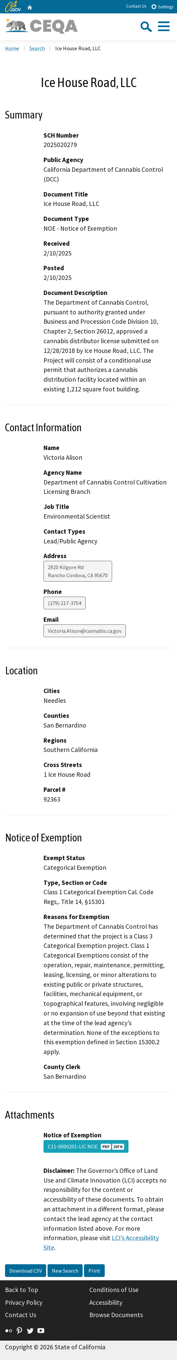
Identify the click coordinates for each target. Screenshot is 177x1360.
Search (37, 48)
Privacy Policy (23, 1302)
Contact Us (136, 6)
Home (12, 48)
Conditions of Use (114, 1290)
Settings (162, 6)
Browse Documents (116, 1315)
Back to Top (21, 1290)
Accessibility (105, 1302)
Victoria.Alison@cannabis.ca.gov (84, 630)
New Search (65, 1270)
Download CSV (25, 1270)
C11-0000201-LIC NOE (86, 1146)
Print (94, 1270)
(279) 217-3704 (64, 603)
